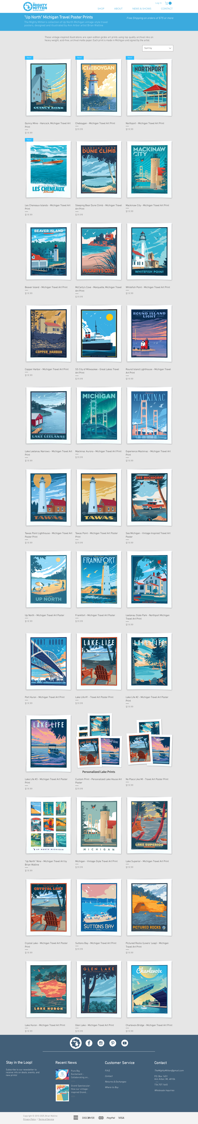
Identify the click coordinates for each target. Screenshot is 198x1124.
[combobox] (157, 48)
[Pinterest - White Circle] (112, 1043)
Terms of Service (46, 1119)
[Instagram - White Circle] (100, 1043)
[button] (168, 3)
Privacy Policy (29, 1119)
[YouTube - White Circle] (124, 1043)
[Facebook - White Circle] (89, 1043)
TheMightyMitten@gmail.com (169, 1070)
